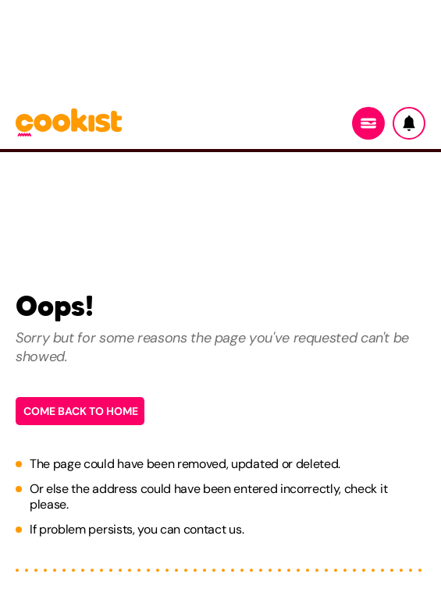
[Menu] (368, 123)
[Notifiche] (409, 123)
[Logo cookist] (69, 123)
